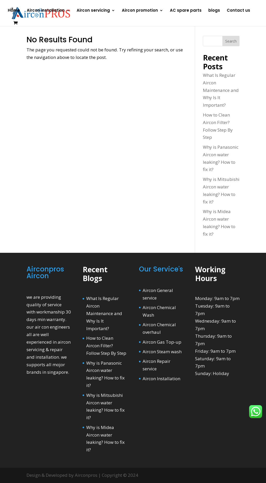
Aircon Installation (161, 379)
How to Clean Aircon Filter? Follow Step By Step (106, 345)
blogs (214, 11)
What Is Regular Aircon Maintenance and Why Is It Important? (221, 90)
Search (231, 41)
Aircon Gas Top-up (162, 342)
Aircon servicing (93, 11)
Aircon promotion (140, 11)
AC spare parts (186, 11)
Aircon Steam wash (162, 352)
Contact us (238, 11)
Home (14, 11)
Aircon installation (46, 11)
